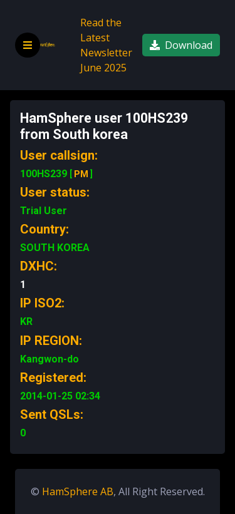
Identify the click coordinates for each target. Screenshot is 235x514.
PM (81, 174)
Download (181, 45)
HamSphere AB (77, 491)
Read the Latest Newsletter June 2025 (106, 45)
